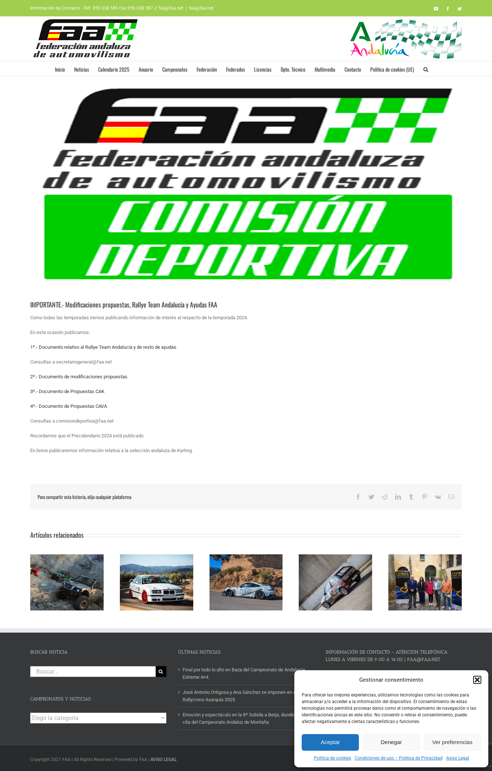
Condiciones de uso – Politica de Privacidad (399, 758)
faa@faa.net (201, 8)
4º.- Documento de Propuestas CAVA (68, 406)
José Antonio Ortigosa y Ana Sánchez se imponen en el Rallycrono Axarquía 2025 (240, 693)
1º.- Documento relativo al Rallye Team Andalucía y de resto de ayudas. (103, 347)
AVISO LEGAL (163, 757)
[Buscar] (161, 669)
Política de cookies (332, 758)
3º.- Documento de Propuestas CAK (67, 391)
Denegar (391, 742)
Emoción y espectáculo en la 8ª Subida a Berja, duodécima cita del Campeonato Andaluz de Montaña (243, 716)
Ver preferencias (452, 742)
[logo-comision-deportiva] (246, 185)
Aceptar (330, 742)
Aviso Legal (457, 758)
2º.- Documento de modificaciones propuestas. (79, 376)
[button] (477, 680)
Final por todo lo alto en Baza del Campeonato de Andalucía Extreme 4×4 (244, 671)
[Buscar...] (93, 669)
